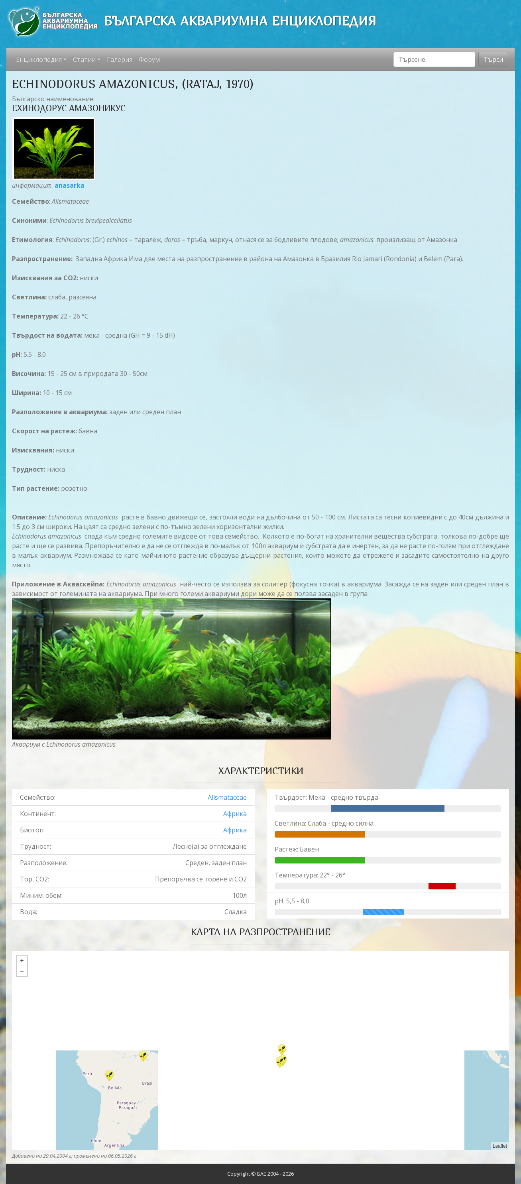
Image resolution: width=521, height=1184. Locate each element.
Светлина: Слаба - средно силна (324, 823)
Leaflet (500, 1146)
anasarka (70, 185)
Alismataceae (227, 797)
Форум (149, 59)
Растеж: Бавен (297, 849)
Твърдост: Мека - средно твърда (326, 797)
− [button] (22, 971)
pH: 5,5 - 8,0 (292, 901)
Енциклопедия (39, 59)
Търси (493, 59)
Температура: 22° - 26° (310, 875)
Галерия (119, 59)
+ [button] (22, 961)
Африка (235, 813)
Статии (84, 59)
